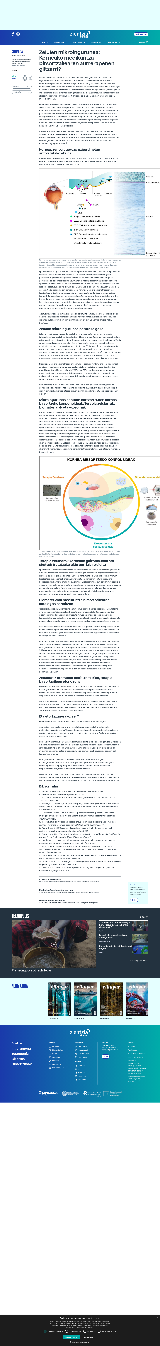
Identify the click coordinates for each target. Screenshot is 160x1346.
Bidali (134, 900)
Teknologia (20, 1054)
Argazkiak (54, 1057)
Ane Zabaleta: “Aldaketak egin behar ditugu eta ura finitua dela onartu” (114, 924)
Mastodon (80, 1076)
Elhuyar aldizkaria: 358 (18, 55)
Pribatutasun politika (136, 1054)
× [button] (157, 1317)
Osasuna (15, 71)
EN (23, 80)
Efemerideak (82, 1054)
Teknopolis (20, 915)
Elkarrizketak (56, 1050)
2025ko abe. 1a (79, 1018)
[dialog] (80, 1330)
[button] (13, 34)
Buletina (143, 42)
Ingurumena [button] (61, 42)
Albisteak (54, 1046)
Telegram (80, 1080)
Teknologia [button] (79, 42)
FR (30, 76)
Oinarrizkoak (22, 1064)
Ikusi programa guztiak (139, 961)
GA (30, 80)
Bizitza (17, 1043)
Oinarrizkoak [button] (113, 42)
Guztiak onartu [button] (71, 1337)
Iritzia (53, 1054)
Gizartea (18, 1059)
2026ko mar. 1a (53, 1018)
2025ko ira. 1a (104, 1018)
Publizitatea (132, 1050)
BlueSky (80, 1073)
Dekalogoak (81, 1050)
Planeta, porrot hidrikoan (32, 970)
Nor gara (131, 1046)
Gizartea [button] (96, 42)
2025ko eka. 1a (130, 1018)
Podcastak (55, 1064)
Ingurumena (21, 1048)
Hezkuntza (81, 1046)
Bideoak (54, 1061)
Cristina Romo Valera (18, 59)
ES (26, 76)
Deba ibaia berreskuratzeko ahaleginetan (113, 936)
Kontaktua (132, 1061)
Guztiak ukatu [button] (89, 1337)
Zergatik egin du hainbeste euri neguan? (115, 947)
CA (27, 80)
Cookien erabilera (135, 1057)
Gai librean (17, 51)
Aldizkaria (141, 34)
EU (23, 76)
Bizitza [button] (44, 42)
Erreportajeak (56, 1068)
